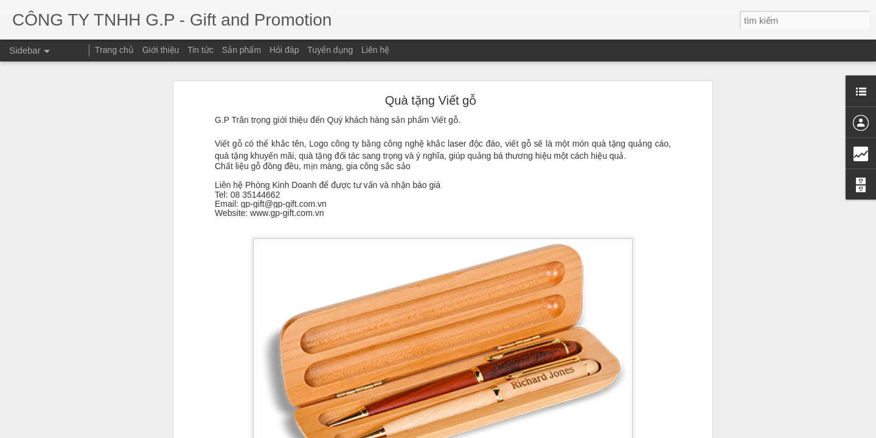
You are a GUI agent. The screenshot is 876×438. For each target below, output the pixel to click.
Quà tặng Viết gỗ (430, 76)
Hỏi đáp (284, 50)
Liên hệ (375, 50)
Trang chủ (114, 50)
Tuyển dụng (330, 50)
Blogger (649, 430)
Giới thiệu (160, 50)
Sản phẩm (241, 50)
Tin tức (200, 50)
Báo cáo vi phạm (689, 430)
